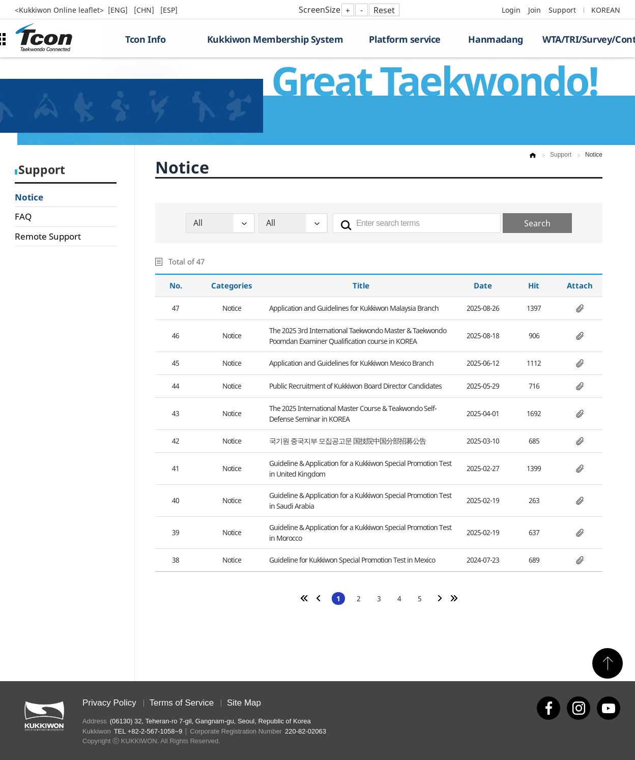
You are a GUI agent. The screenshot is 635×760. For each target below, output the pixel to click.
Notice (29, 197)
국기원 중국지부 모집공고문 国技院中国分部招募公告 (347, 441)
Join (534, 10)
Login (511, 10)
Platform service (405, 39)
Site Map (244, 703)
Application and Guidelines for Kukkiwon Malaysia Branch (354, 308)
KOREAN (605, 10)
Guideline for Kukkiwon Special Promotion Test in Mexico (352, 560)
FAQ (23, 216)
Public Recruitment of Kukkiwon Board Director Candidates (355, 386)
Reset (384, 10)
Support (562, 10)
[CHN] (145, 10)
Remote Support (48, 236)
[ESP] (169, 10)
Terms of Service (182, 703)
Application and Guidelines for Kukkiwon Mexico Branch (351, 363)
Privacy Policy (109, 703)
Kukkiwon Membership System (275, 39)
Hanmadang (495, 39)
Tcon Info (145, 39)
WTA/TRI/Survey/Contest (581, 39)
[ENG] (119, 10)
